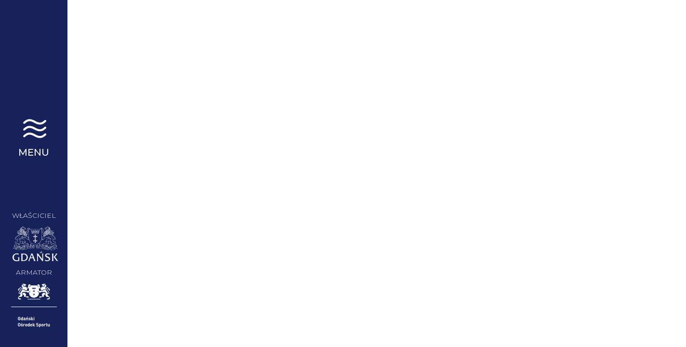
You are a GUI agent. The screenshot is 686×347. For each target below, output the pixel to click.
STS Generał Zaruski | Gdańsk (33, 53)
